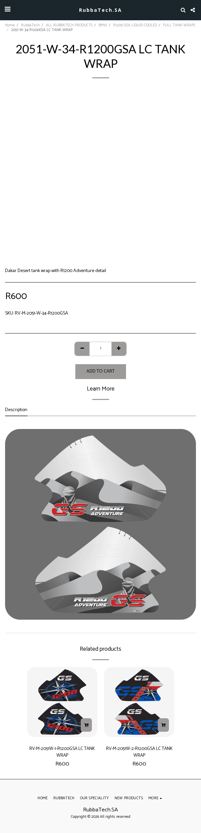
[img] (62, 702)
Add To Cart (100, 371)
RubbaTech (30, 25)
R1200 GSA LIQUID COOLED (135, 25)
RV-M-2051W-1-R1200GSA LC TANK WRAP (62, 752)
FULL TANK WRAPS (179, 25)
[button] (7, 10)
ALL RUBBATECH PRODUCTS (69, 25)
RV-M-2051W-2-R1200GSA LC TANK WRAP (139, 752)
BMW (103, 25)
